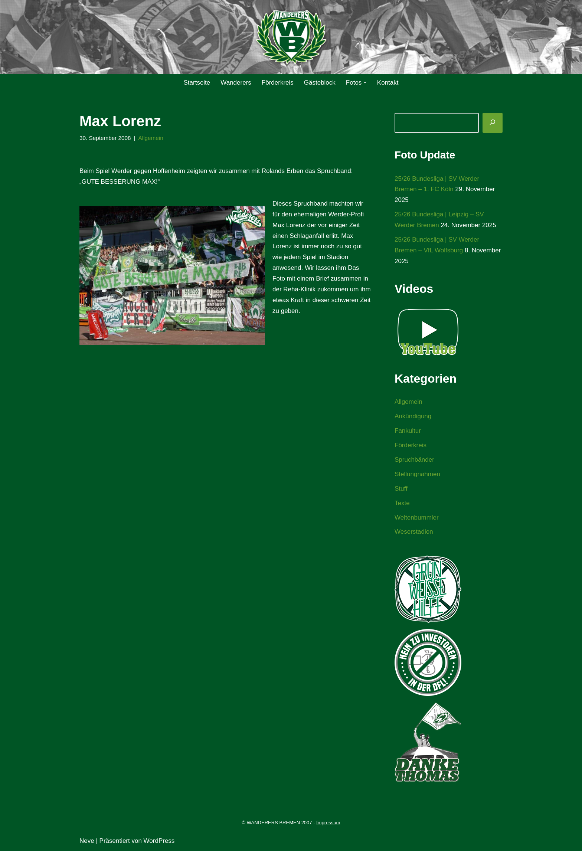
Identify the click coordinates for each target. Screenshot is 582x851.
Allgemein (150, 138)
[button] (365, 82)
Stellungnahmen (417, 474)
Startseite (196, 82)
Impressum (328, 822)
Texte (402, 503)
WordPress (159, 840)
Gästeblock (320, 82)
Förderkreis (278, 82)
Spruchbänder (414, 459)
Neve (86, 840)
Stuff (401, 488)
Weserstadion (414, 531)
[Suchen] (493, 123)
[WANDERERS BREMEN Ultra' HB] (291, 37)
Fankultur (408, 430)
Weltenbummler (417, 517)
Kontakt (388, 82)
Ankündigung (413, 416)
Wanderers (235, 82)
